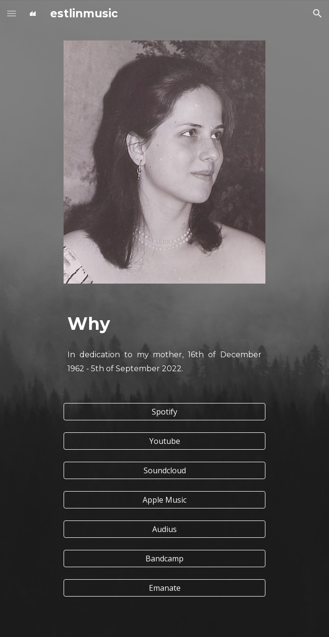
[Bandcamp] (164, 559)
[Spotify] (164, 412)
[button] (11, 13)
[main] (164, 324)
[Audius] (164, 529)
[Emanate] (164, 588)
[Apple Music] (164, 500)
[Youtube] (164, 441)
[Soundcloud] (164, 470)
